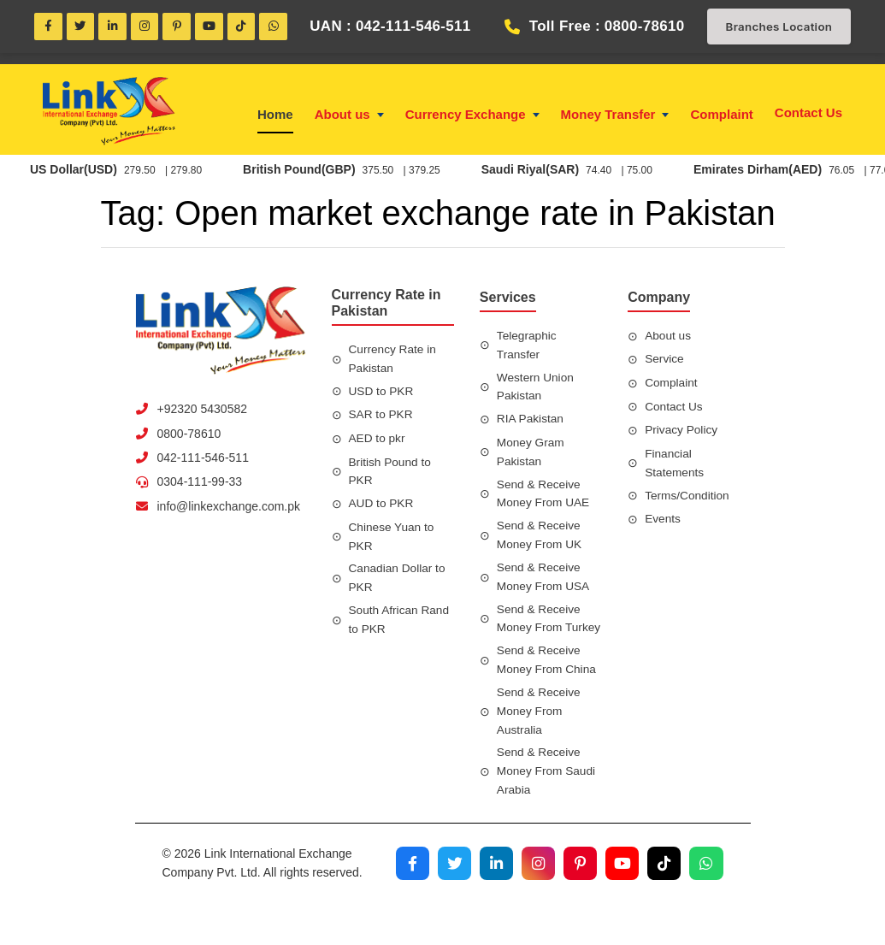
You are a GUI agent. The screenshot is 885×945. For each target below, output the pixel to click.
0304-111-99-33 (200, 484)
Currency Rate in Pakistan (394, 361)
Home (275, 116)
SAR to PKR (382, 416)
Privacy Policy (682, 432)
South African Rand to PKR (400, 621)
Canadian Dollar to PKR (398, 580)
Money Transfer (615, 116)
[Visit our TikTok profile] (663, 896)
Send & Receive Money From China (548, 681)
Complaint (721, 116)
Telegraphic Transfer (527, 347)
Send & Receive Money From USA (544, 579)
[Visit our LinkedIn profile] (492, 896)
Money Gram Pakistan (531, 454)
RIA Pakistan (531, 421)
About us (349, 116)
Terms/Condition (688, 497)
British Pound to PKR (391, 473)
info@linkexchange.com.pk (229, 509)
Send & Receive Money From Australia (539, 733)
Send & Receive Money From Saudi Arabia (547, 794)
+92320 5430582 (202, 411)
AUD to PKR (382, 505)
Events (663, 521)
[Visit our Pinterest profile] (578, 896)
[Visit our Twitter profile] (450, 896)
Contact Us (808, 114)
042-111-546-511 (203, 460)
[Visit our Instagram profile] (535, 896)
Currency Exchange (472, 116)
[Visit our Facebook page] (407, 896)
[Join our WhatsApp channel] (706, 896)
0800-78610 (189, 435)
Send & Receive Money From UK (540, 537)
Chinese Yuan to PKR (393, 539)
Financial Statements (675, 465)
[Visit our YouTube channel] (621, 896)
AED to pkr (378, 440)
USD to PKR (382, 393)
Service (665, 361)
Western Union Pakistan (536, 388)
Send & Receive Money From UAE (544, 496)
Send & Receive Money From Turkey (539, 631)
